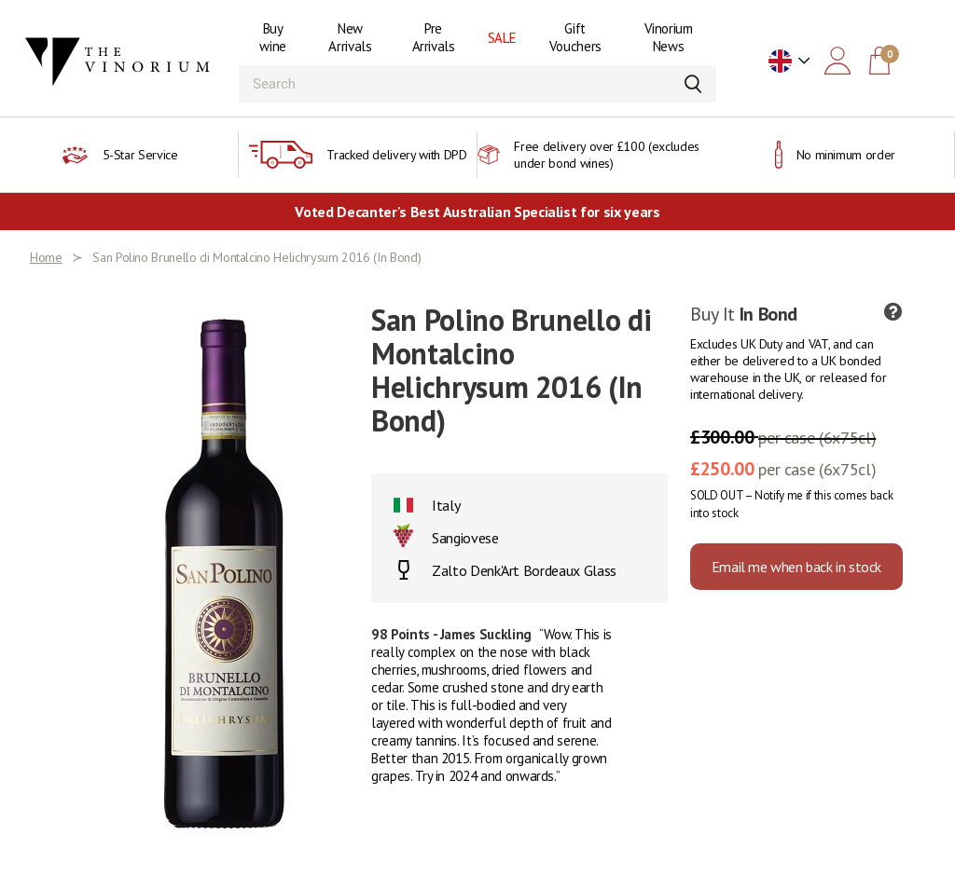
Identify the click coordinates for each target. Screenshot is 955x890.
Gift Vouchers (575, 37)
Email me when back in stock (796, 566)
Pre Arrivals (433, 37)
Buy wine (272, 37)
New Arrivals (349, 37)
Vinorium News (668, 37)
